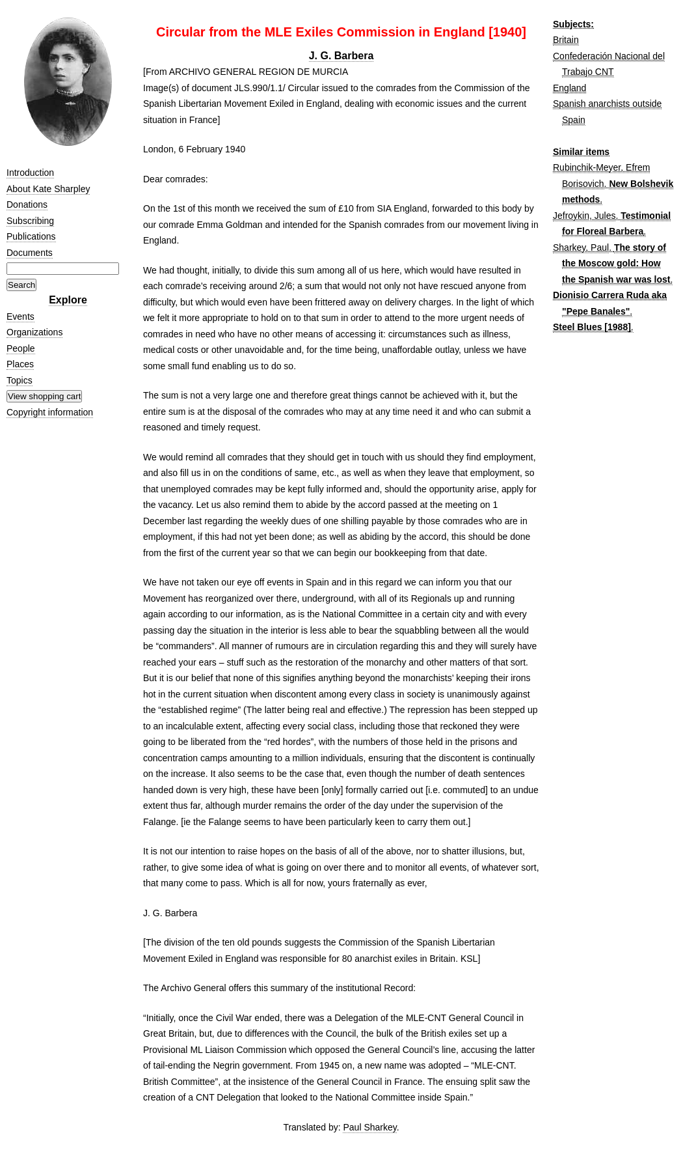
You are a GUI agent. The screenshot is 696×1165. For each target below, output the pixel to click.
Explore (68, 299)
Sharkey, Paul (581, 247)
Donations (27, 204)
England (569, 88)
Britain (566, 40)
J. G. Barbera (341, 55)
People (21, 348)
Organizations (34, 332)
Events (20, 316)
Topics (20, 380)
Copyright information (50, 412)
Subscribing (30, 221)
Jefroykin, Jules (584, 215)
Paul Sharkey (369, 1127)
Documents (30, 252)
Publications (31, 236)
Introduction (30, 172)
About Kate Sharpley (48, 189)
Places (20, 364)
